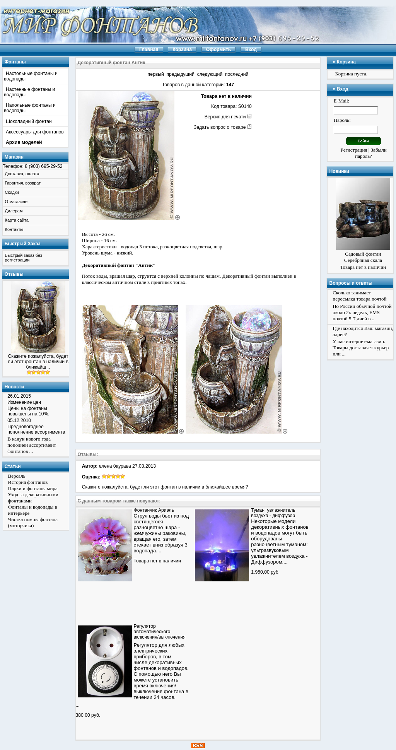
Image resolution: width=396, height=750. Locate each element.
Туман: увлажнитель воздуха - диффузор (273, 512)
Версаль (17, 476)
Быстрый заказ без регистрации (23, 257)
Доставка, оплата (22, 173)
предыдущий (180, 74)
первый (156, 74)
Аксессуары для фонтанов (35, 132)
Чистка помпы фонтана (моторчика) (33, 522)
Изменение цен (24, 402)
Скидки (12, 192)
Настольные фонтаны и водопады (31, 76)
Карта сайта (17, 220)
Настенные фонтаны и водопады (29, 92)
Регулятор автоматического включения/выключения (160, 632)
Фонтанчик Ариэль (154, 510)
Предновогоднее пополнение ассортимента (36, 429)
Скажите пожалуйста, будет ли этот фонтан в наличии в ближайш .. (38, 362)
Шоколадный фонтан (29, 121)
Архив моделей (24, 142)
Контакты (14, 229)
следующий (210, 74)
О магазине (16, 201)
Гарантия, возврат (23, 183)
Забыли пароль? (370, 153)
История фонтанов (28, 482)
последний (236, 74)
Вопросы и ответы (350, 283)
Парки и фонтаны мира (33, 488)
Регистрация (354, 150)
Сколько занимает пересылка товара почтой (359, 296)
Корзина (346, 62)
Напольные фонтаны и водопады (30, 108)
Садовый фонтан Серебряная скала (363, 257)
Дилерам (14, 210)
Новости (14, 387)
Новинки (339, 171)
